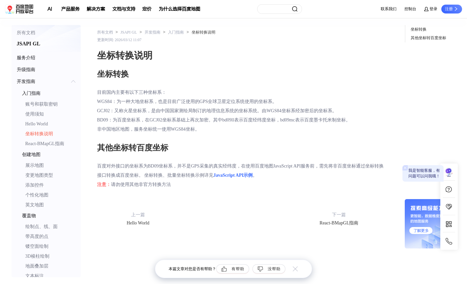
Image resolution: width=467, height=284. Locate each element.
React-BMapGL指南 (44, 143)
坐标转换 (418, 29)
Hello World (36, 123)
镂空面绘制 (36, 246)
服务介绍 (26, 57)
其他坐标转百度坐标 (428, 38)
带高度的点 (36, 236)
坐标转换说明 (39, 133)
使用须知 (34, 114)
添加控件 (34, 185)
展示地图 (34, 165)
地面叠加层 (36, 266)
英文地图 (34, 204)
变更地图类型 (39, 175)
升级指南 (26, 69)
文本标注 (34, 275)
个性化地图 (36, 195)
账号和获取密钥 (41, 104)
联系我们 (389, 9)
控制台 (410, 9)
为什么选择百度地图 (179, 9)
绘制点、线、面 (41, 226)
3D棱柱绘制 (37, 256)
